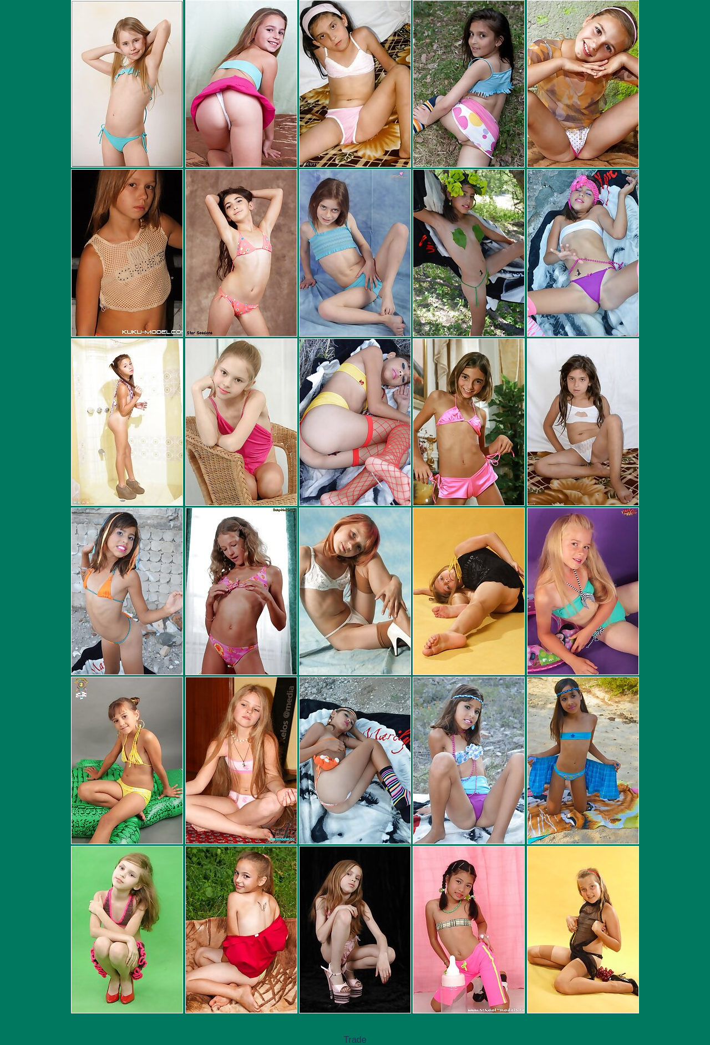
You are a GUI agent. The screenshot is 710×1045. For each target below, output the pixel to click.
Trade (354, 1039)
